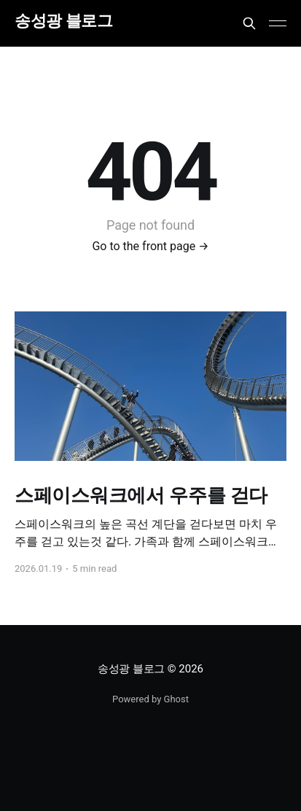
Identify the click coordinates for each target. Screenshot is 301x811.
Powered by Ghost (150, 699)
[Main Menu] (278, 23)
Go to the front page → (150, 246)
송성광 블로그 (63, 21)
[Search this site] (249, 23)
